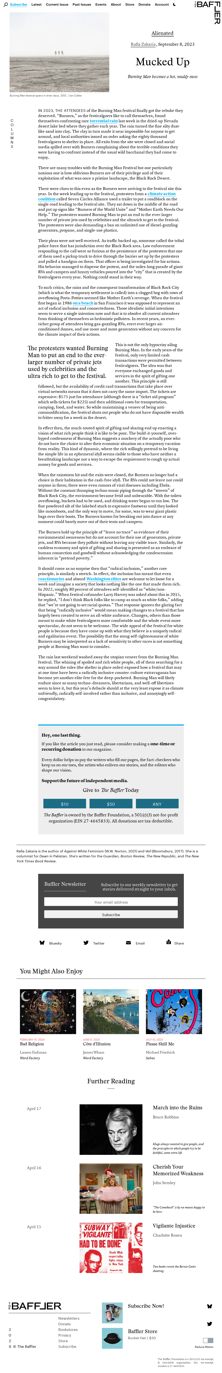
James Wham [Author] (93, 1052)
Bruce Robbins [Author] (166, 1117)
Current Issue (57, 4)
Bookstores (68, 1329)
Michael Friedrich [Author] (160, 1052)
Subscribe (18, 4)
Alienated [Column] (163, 33)
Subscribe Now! (146, 1305)
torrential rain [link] (104, 121)
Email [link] (140, 942)
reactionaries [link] (51, 579)
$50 (111, 803)
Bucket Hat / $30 (142, 1337)
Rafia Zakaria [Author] (143, 44)
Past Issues (82, 4)
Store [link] (129, 4)
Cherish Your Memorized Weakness (178, 1170)
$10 (65, 803)
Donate (144, 4)
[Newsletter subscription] (111, 914)
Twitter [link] (98, 942)
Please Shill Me (160, 1044)
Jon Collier (75, 95)
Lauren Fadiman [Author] (33, 1052)
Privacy (64, 1334)
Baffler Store (142, 1331)
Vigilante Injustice (174, 1225)
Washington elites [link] (103, 579)
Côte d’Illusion (97, 1044)
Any (157, 803)
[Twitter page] (209, 1324)
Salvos (150, 1058)
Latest (36, 4)
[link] (42, 942)
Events (100, 4)
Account (162, 4)
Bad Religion (32, 1044)
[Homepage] (208, 12)
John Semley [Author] (164, 1182)
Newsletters (68, 1318)
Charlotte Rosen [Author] (167, 1235)
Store (63, 1340)
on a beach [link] (83, 303)
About (116, 4)
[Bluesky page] (209, 1306)
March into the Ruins (177, 1107)
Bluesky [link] (55, 942)
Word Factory (30, 1058)
